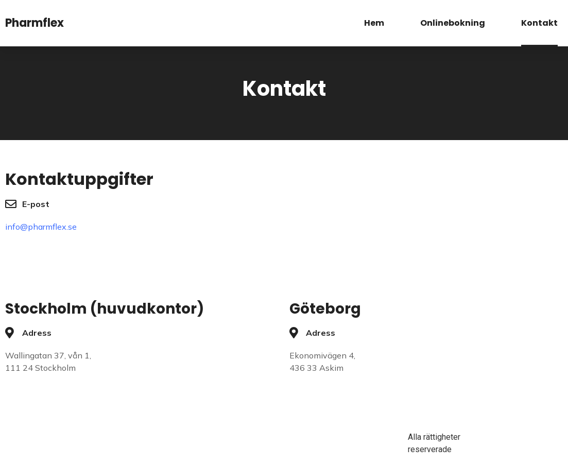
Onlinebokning (452, 23)
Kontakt (539, 23)
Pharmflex (34, 23)
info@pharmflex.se (41, 226)
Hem (374, 23)
